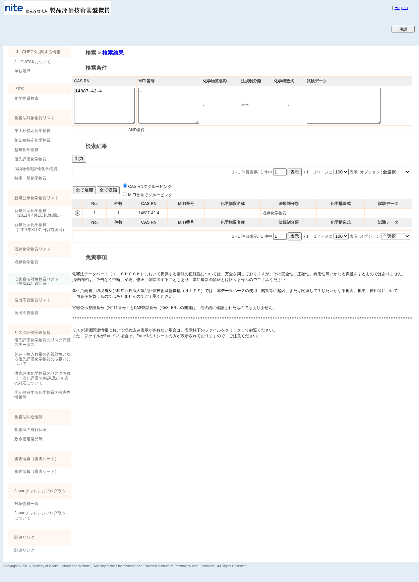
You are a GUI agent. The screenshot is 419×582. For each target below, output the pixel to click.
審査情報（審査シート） (36, 471)
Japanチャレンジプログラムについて (40, 515)
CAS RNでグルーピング (149, 186)
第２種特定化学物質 (32, 140)
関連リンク (24, 550)
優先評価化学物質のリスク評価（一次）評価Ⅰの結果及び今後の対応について (42, 378)
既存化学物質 (26, 262)
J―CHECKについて (32, 62)
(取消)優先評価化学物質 (35, 168)
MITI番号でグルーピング (150, 195)
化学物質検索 (26, 98)
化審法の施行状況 (30, 429)
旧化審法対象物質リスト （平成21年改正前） (33, 281)
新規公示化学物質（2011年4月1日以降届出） (39, 213)
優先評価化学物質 (30, 159)
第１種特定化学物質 (32, 130)
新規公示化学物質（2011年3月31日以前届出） (40, 227)
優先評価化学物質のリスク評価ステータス (42, 342)
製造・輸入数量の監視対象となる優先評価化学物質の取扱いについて (42, 359)
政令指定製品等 (28, 439)
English (401, 7)
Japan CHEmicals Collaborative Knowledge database (84, 29)
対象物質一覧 (26, 503)
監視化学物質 (26, 149)
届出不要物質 (26, 312)
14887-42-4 (107, 106)
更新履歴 (22, 71)
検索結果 (113, 53)
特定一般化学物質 (30, 178)
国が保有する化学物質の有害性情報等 (42, 394)
